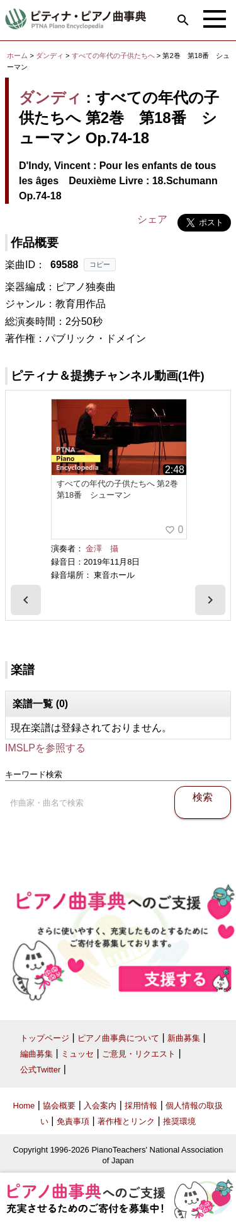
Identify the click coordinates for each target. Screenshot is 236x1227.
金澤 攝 (102, 548)
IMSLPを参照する (45, 748)
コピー (99, 264)
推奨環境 (179, 1121)
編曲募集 (36, 1054)
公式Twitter (40, 1069)
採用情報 (141, 1105)
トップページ (44, 1038)
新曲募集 (183, 1038)
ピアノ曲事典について (118, 1038)
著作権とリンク (126, 1121)
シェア (152, 219)
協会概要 (59, 1105)
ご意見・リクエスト (139, 1054)
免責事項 (73, 1121)
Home (24, 1105)
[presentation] (26, 600)
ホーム (17, 55)
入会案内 (100, 1105)
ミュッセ (77, 1054)
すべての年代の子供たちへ (114, 55)
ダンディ (50, 55)
